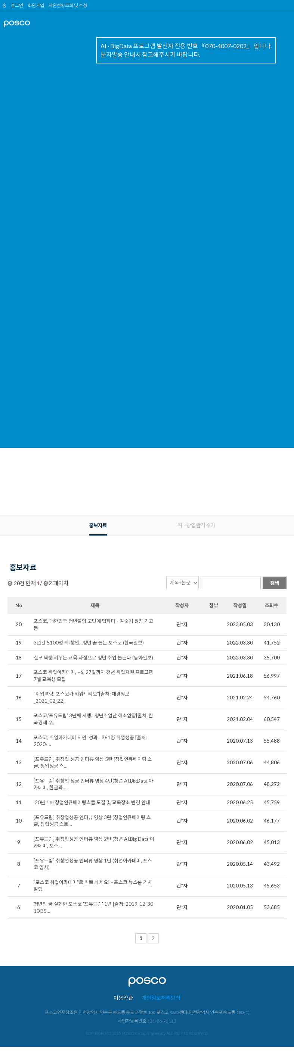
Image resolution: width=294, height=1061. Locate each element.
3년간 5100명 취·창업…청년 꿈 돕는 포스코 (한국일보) (89, 643)
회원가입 (36, 5)
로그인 (17, 5)
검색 (274, 583)
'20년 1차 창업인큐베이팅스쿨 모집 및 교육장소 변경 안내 (92, 802)
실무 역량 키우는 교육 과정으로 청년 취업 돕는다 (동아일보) (93, 658)
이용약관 (123, 998)
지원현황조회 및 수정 (68, 5)
